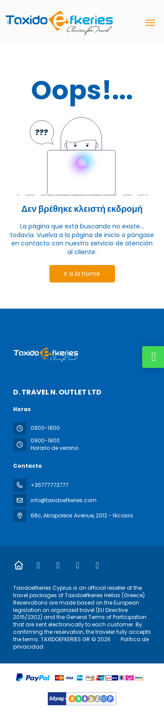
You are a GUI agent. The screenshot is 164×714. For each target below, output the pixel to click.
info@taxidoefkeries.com (64, 500)
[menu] (150, 23)
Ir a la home (82, 273)
